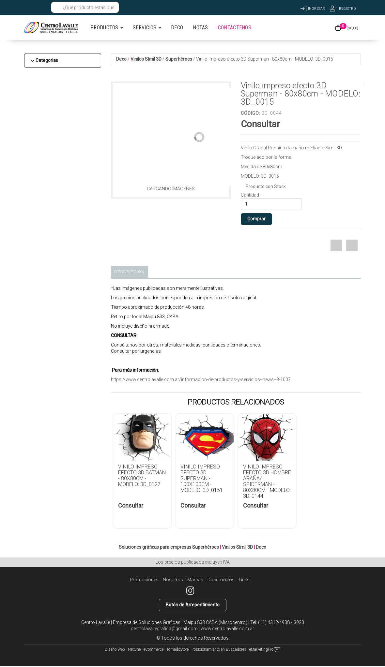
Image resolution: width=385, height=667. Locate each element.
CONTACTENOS (234, 27)
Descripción (129, 271)
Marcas (195, 579)
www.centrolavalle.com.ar (227, 628)
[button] (30, 7)
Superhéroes (178, 59)
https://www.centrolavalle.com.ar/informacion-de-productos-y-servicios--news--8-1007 (201, 379)
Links (244, 579)
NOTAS (200, 27)
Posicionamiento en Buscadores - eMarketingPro (232, 649)
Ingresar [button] (316, 9)
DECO (177, 27)
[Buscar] (58, 7)
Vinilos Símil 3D (146, 59)
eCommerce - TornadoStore (166, 649)
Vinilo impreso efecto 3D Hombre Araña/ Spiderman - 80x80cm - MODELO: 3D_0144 (267, 481)
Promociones (144, 579)
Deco (121, 59)
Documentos (221, 579)
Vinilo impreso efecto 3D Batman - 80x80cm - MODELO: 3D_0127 (142, 475)
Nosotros (173, 579)
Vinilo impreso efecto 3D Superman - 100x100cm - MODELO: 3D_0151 (201, 478)
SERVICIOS (147, 27)
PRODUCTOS (106, 27)
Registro (347, 9)
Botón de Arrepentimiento (193, 604)
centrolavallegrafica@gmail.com (164, 628)
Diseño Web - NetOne (123, 649)
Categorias (47, 60)
